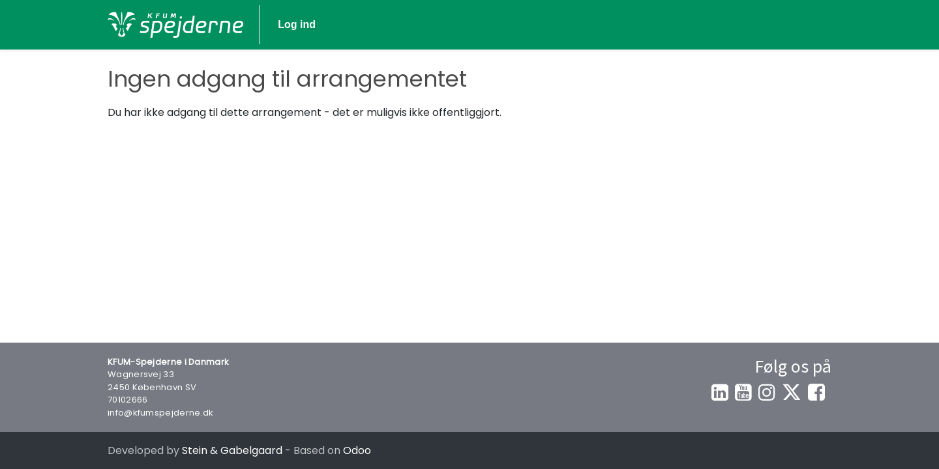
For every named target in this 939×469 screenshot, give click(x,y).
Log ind (794, 24)
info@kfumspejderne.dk (160, 412)
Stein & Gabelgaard (232, 450)
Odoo (357, 450)
